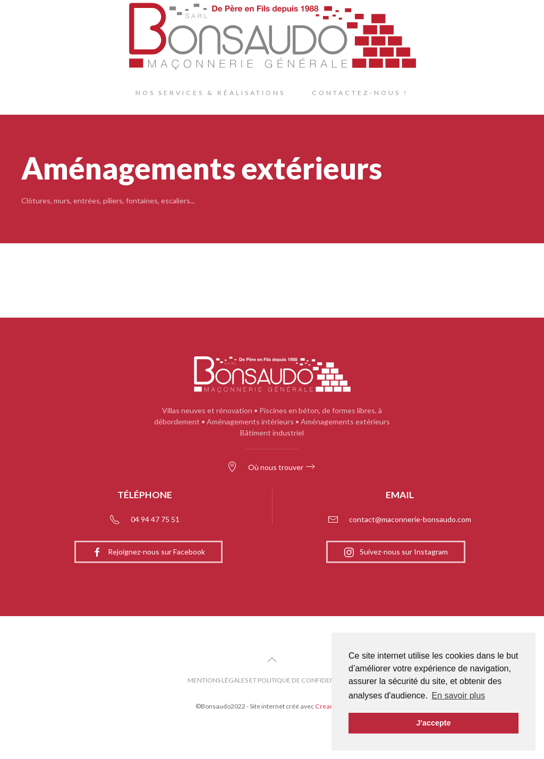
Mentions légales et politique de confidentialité (272, 680)
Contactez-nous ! (360, 93)
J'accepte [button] (433, 723)
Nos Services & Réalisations (210, 93)
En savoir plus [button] (459, 695)
